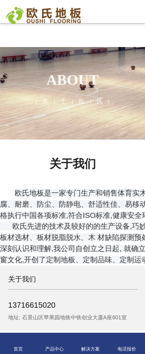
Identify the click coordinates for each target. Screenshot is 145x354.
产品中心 (54, 344)
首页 (18, 344)
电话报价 (127, 344)
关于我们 (23, 279)
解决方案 (90, 344)
